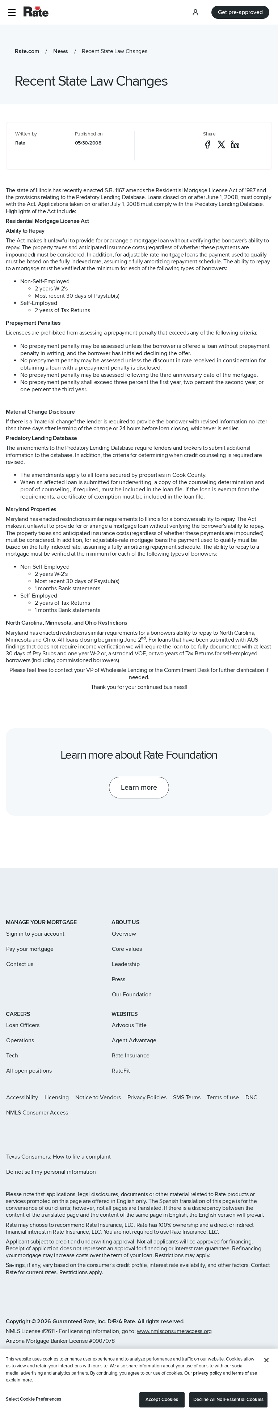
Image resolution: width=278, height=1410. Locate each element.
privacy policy (207, 1404)
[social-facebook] (207, 144)
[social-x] (221, 144)
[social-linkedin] (235, 144)
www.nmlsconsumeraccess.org (174, 1331)
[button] (12, 12)
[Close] (266, 1391)
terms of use (244, 1404)
